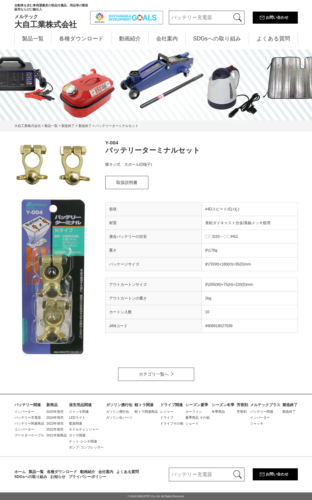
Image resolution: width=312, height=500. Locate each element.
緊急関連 (75, 423)
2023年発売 (55, 423)
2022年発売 (55, 429)
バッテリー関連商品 (29, 423)
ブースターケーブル (29, 435)
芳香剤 (242, 405)
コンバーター (24, 429)
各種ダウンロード (81, 38)
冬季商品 (218, 411)
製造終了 (290, 405)
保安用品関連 (80, 405)
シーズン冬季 (223, 405)
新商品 (52, 405)
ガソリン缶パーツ (119, 417)
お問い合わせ (277, 17)
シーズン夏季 (196, 405)
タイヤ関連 (77, 435)
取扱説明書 (126, 182)
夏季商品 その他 (197, 417)
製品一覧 (33, 38)
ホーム (20, 472)
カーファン (193, 411)
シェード (192, 423)
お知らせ (57, 477)
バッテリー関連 (27, 405)
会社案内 (167, 38)
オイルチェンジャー (84, 429)
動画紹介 (130, 38)
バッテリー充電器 (27, 417)
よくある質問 (273, 38)
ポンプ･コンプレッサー (86, 447)
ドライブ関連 (171, 405)
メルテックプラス (265, 405)
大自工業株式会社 (52, 16)
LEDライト (77, 417)
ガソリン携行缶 (119, 405)
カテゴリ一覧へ (154, 374)
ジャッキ (256, 423)
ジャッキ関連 (79, 411)
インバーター (24, 411)
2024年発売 (55, 417)
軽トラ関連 (144, 405)
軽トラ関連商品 (146, 411)
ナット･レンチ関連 (83, 441)
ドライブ (166, 417)
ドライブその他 (171, 423)
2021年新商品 (56, 435)
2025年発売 (55, 411)
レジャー (166, 411)
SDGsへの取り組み (217, 38)
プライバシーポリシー (87, 477)
